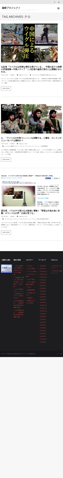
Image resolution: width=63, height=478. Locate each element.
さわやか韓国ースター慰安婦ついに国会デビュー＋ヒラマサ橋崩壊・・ (18, 270)
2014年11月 (43, 308)
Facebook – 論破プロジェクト (56, 272)
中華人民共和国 (41, 217)
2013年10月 (43, 339)
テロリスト (25, 217)
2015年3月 (43, 297)
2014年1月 (43, 336)
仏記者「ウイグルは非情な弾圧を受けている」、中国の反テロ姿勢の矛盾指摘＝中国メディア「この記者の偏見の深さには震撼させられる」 (31, 69)
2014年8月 (43, 316)
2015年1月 (43, 302)
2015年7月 (43, 285)
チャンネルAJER (31, 271)
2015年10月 (43, 277)
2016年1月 (43, 268)
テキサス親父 (31, 279)
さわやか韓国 (31, 268)
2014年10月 (43, 311)
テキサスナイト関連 (31, 275)
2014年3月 (43, 331)
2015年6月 (43, 288)
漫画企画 (29, 298)
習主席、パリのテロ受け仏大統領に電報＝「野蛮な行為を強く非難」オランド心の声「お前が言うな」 (30, 210)
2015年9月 (43, 280)
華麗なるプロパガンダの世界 (31, 302)
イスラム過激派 (10, 144)
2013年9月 (43, 342)
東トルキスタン (53, 75)
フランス (27, 144)
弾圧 (47, 75)
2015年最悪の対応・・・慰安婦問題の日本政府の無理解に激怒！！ (19, 304)
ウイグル (34, 75)
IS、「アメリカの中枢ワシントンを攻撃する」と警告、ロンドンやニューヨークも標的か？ (31, 137)
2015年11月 (43, 274)
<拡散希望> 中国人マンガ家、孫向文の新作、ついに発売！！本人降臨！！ (19, 282)
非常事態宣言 (44, 144)
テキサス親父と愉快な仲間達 (31, 283)
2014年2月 (43, 333)
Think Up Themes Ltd (13, 354)
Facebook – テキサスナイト (56, 267)
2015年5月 (43, 291)
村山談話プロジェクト (31, 294)
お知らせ (21, 75)
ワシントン (38, 144)
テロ (38, 75)
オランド (12, 217)
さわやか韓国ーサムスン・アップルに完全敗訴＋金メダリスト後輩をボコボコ (18, 293)
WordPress (31, 354)
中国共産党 (43, 75)
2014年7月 (43, 319)
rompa (12, 75)
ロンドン (32, 144)
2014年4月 (43, 328)
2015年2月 (43, 300)
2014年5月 (43, 325)
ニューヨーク (21, 144)
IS (5, 144)
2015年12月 (43, 271)
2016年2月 (43, 266)
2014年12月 (43, 305)
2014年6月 (43, 322)
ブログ (25, 75)
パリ (30, 217)
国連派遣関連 (31, 290)
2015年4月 (43, 294)
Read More (6, 88)
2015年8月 (43, 283)
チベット (17, 217)
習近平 (47, 217)
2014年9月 (43, 314)
